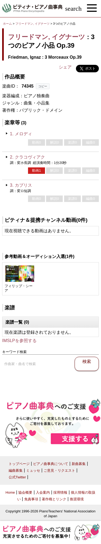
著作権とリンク (54, 499)
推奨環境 (77, 499)
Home (10, 492)
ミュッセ (33, 470)
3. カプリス (21, 185)
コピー (42, 86)
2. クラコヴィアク (27, 157)
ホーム (7, 23)
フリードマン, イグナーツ (32, 23)
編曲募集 (16, 470)
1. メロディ (21, 134)
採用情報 (60, 492)
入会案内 (43, 492)
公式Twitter (17, 477)
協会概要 (25, 492)
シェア (65, 67)
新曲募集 (79, 464)
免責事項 (31, 499)
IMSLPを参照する (19, 340)
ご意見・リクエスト (59, 470)
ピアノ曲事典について (50, 464)
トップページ (19, 464)
